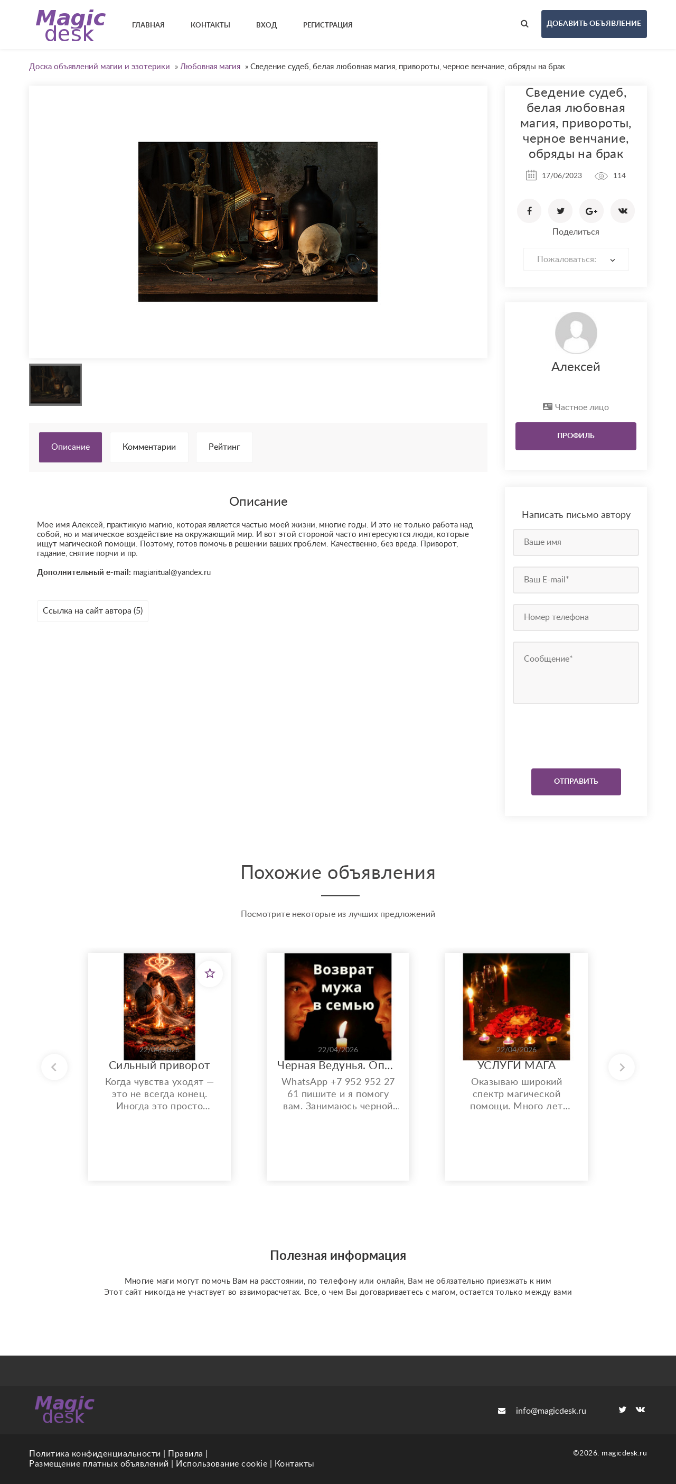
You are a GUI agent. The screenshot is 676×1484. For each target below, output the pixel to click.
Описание (70, 447)
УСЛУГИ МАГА (516, 1065)
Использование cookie (221, 1464)
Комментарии (149, 447)
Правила (185, 1454)
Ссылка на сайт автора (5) (93, 611)
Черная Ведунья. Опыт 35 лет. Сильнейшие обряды (338, 1065)
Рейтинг (224, 447)
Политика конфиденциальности (95, 1454)
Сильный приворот (160, 1065)
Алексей (575, 367)
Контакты (295, 1464)
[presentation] (577, 733)
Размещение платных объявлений (99, 1464)
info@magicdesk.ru (542, 1411)
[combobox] (576, 259)
